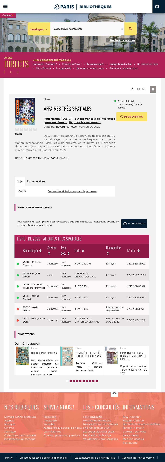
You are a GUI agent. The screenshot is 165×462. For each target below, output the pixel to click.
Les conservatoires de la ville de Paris (95, 456)
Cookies (127, 430)
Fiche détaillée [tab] (36, 181)
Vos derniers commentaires (100, 438)
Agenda (9, 419)
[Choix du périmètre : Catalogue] (39, 29)
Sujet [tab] (20, 181)
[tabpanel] (65, 191)
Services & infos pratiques (20, 415)
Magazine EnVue (133, 419)
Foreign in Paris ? (133, 426)
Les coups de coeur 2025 (98, 430)
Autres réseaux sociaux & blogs (63, 426)
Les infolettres (52, 430)
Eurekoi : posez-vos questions (62, 434)
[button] (158, 6)
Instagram (50, 419)
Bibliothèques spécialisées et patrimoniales (43, 456)
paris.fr (9, 456)
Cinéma (9, 426)
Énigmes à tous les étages (40, 158)
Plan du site (130, 441)
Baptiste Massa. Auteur (85, 122)
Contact (135, 415)
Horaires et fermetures (97, 419)
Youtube (49, 423)
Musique (9, 423)
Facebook (50, 415)
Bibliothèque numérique (19, 438)
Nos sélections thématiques (100, 423)
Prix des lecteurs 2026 (96, 426)
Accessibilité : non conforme (138, 456)
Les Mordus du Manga (97, 434)
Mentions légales (133, 438)
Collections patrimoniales (20, 434)
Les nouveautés (92, 415)
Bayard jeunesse (66, 126)
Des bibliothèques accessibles (141, 423)
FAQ (125, 415)
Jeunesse (10, 430)
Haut (114, 392)
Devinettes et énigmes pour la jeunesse (72, 191)
